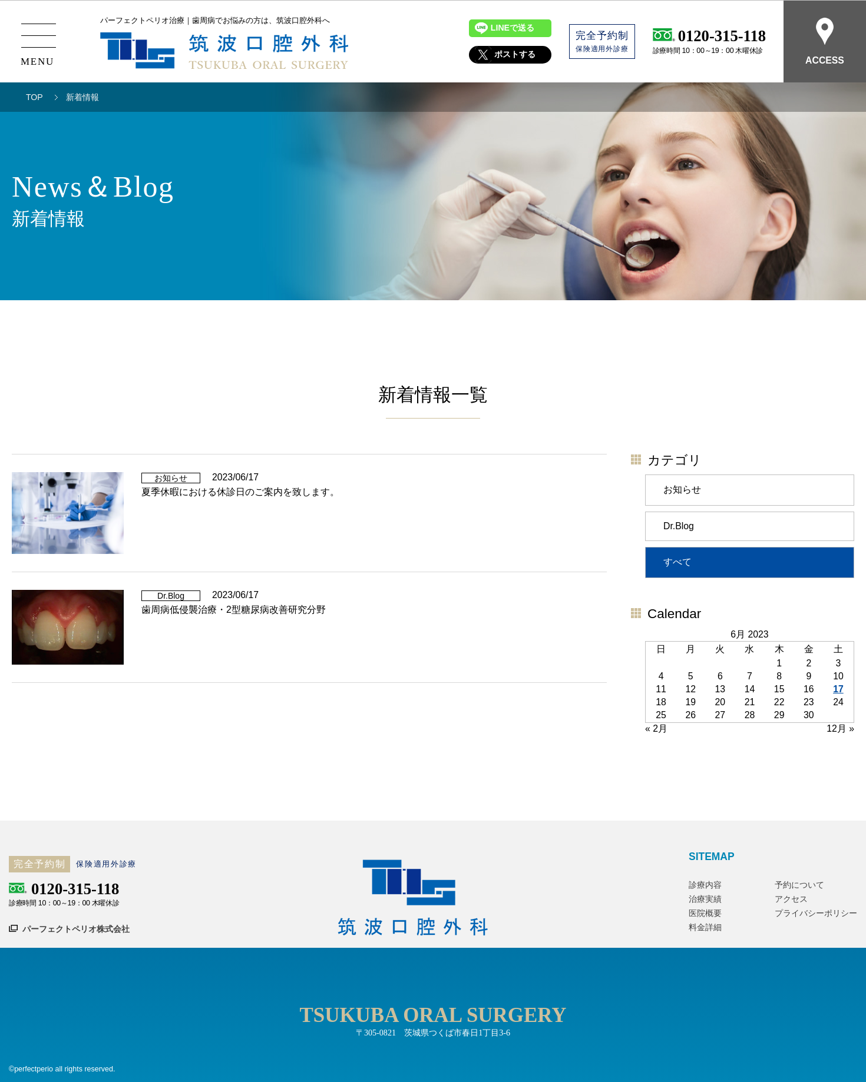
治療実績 (705, 899)
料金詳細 (705, 927)
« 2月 (656, 728)
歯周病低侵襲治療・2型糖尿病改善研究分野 (233, 610)
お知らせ (682, 489)
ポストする (515, 54)
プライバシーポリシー (816, 913)
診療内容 (705, 885)
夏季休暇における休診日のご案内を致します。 (240, 492)
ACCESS (824, 41)
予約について (799, 885)
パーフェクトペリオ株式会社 (76, 929)
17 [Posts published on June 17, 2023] (838, 689)
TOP (34, 97)
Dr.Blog (678, 526)
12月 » (840, 728)
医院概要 (705, 913)
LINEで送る (512, 28)
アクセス (791, 899)
